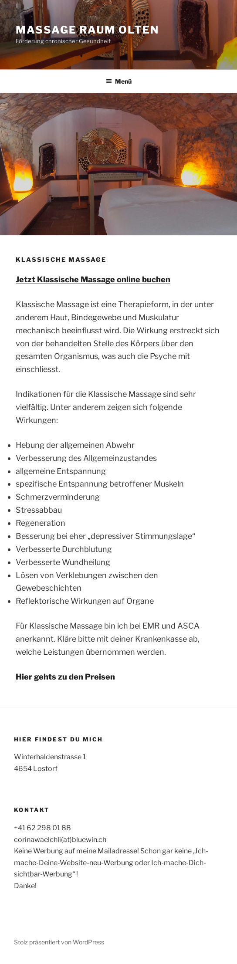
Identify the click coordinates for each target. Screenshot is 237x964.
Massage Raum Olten (87, 30)
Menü (119, 81)
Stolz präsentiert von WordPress (59, 942)
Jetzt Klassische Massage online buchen (93, 279)
